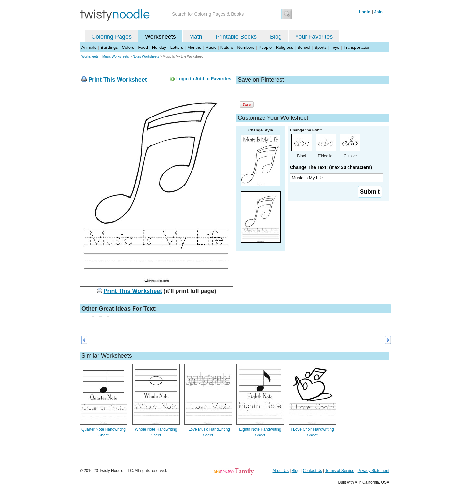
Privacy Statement (373, 470)
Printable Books (236, 37)
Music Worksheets (115, 56)
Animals (88, 47)
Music (210, 47)
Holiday (159, 47)
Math (195, 37)
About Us (281, 470)
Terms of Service (339, 470)
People (265, 47)
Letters (176, 47)
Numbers (245, 47)
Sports (320, 47)
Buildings (109, 47)
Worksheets (160, 37)
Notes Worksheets (146, 56)
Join (378, 11)
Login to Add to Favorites (203, 78)
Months (194, 47)
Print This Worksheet (117, 79)
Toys (335, 47)
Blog (276, 37)
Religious (284, 47)
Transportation (356, 47)
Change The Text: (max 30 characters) (331, 167)
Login (364, 11)
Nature (226, 47)
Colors (128, 47)
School (303, 47)
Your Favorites (314, 37)
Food (143, 47)
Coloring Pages (112, 37)
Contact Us (312, 470)
